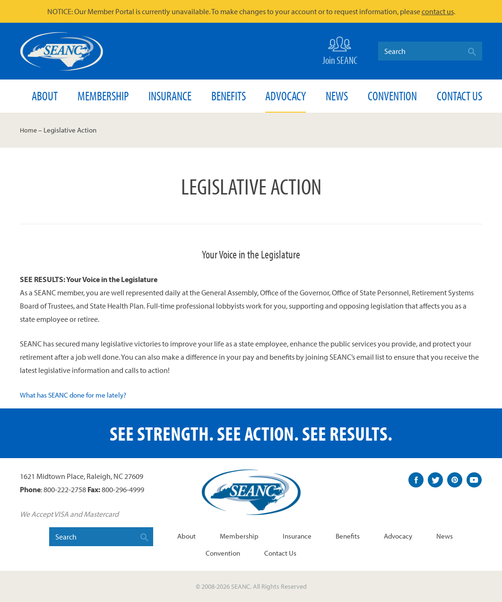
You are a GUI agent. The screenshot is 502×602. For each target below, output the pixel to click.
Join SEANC (339, 50)
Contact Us (459, 96)
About (45, 96)
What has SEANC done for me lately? (77, 394)
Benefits (228, 96)
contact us (438, 11)
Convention (392, 96)
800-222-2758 (64, 489)
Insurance (169, 96)
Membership (103, 96)
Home (29, 129)
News (337, 96)
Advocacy (285, 96)
